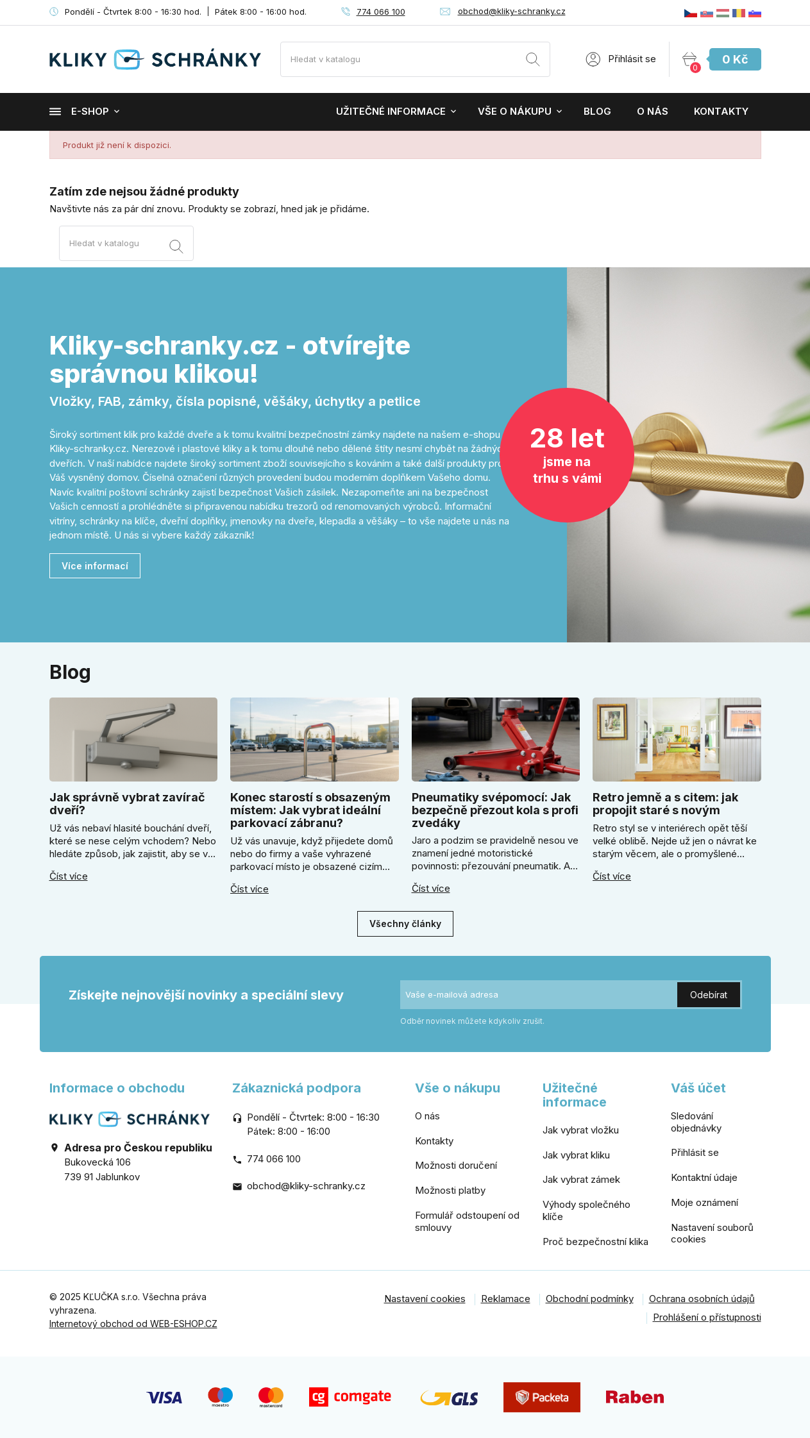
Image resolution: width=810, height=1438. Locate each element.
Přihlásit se (695, 1152)
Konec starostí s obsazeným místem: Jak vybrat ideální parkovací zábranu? (310, 810)
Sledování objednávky (696, 1122)
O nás (652, 111)
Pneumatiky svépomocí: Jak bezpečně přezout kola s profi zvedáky (495, 810)
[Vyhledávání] (415, 59)
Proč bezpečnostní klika (595, 1241)
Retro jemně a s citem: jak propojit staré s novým (665, 803)
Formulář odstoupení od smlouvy (467, 1221)
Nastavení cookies (425, 1298)
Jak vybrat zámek (581, 1179)
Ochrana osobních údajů (702, 1298)
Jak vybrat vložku (581, 1130)
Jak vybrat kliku (576, 1155)
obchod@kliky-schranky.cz (512, 11)
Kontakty (721, 111)
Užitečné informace (391, 111)
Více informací (95, 565)
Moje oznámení (704, 1202)
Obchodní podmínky (590, 1298)
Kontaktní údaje (704, 1177)
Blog (597, 111)
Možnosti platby (450, 1190)
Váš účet (698, 1088)
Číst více (68, 876)
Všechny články (405, 923)
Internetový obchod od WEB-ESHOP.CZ (133, 1323)
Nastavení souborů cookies (712, 1233)
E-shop (79, 111)
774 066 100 (381, 11)
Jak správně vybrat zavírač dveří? (127, 803)
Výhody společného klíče (586, 1210)
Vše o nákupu (515, 111)
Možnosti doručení (456, 1165)
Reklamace (505, 1298)
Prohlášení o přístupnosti (707, 1317)
